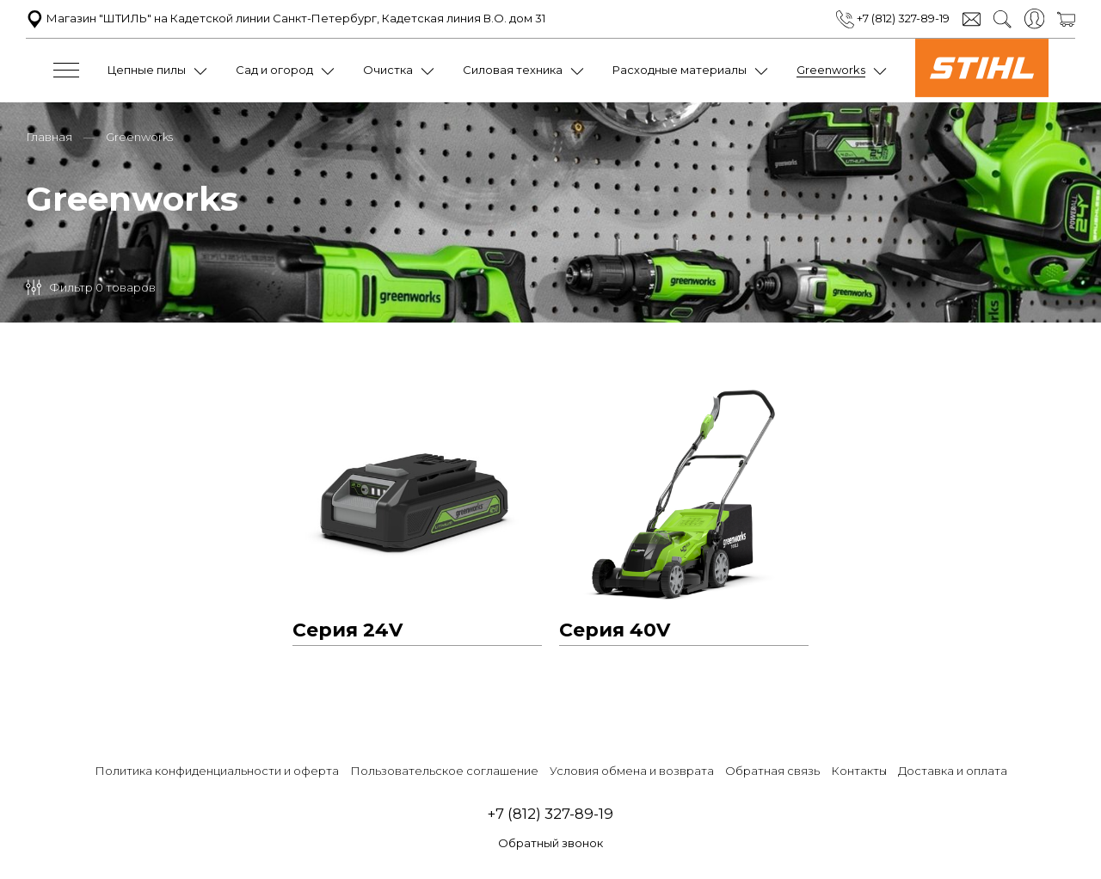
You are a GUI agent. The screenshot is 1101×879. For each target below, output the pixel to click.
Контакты (859, 771)
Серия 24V (347, 629)
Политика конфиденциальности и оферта (217, 771)
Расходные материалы (679, 70)
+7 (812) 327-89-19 (893, 18)
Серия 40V (614, 629)
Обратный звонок (550, 843)
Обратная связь (772, 771)
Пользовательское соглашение (444, 771)
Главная (49, 136)
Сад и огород (274, 70)
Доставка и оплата (952, 771)
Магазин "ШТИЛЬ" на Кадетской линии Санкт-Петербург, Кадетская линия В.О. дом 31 (285, 18)
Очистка (388, 70)
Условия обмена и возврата (632, 771)
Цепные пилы (147, 70)
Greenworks (831, 70)
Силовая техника (513, 70)
